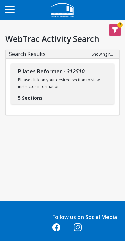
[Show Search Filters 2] (115, 30)
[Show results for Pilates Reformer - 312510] (48, 96)
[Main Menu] (9, 9)
